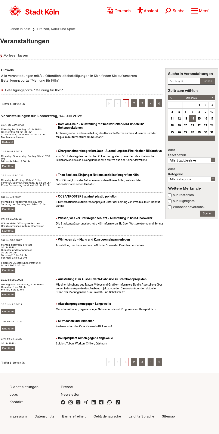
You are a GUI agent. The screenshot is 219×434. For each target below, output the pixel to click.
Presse (67, 386)
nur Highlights (184, 201)
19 (179, 125)
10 (211, 112)
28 (192, 132)
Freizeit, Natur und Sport (56, 29)
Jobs (13, 394)
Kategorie (191, 171)
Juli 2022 (191, 97)
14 (192, 118)
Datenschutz (44, 416)
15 (199, 118)
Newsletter (70, 394)
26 (179, 132)
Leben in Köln (19, 29)
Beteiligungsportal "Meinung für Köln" (34, 90)
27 (185, 132)
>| (159, 103)
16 (205, 118)
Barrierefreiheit (74, 416)
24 (211, 125)
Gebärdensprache (107, 416)
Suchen (207, 81)
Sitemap (168, 416)
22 (199, 125)
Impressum (18, 416)
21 (192, 125)
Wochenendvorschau (189, 207)
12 (179, 118)
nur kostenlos (183, 195)
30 (205, 132)
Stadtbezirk (191, 152)
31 (211, 132)
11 (172, 118)
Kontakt (16, 401)
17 (211, 118)
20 (185, 125)
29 (199, 132)
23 (205, 125)
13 (185, 118)
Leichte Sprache (141, 416)
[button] (200, 10)
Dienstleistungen (23, 386)
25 (172, 132)
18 (172, 125)
